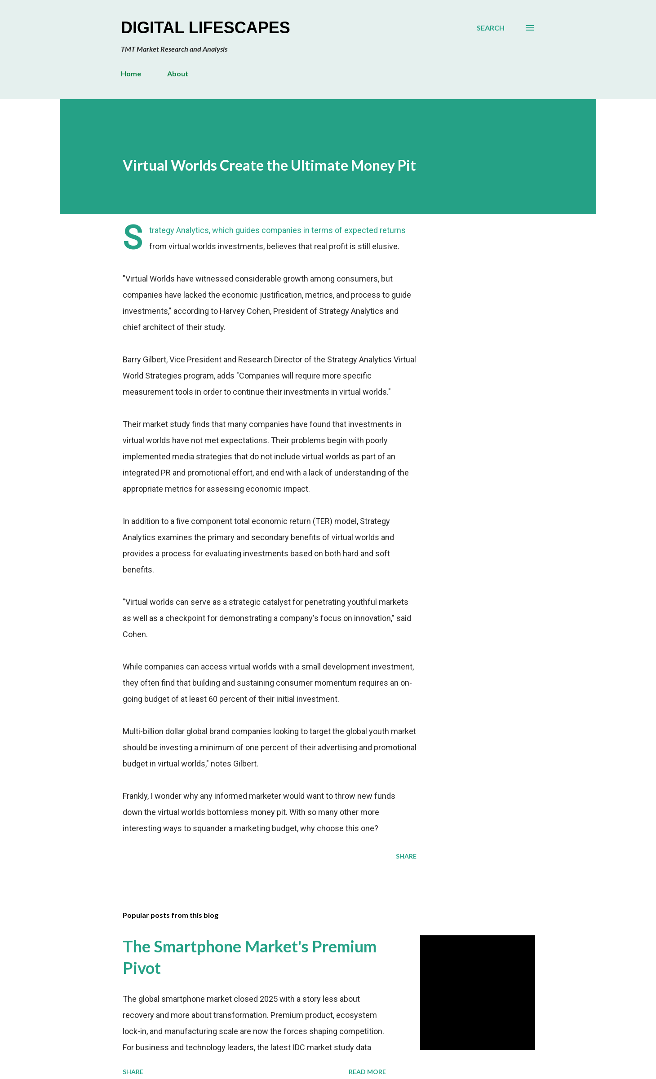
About (177, 73)
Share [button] (406, 856)
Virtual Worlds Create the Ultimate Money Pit (269, 165)
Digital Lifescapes (205, 27)
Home (131, 73)
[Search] (491, 28)
